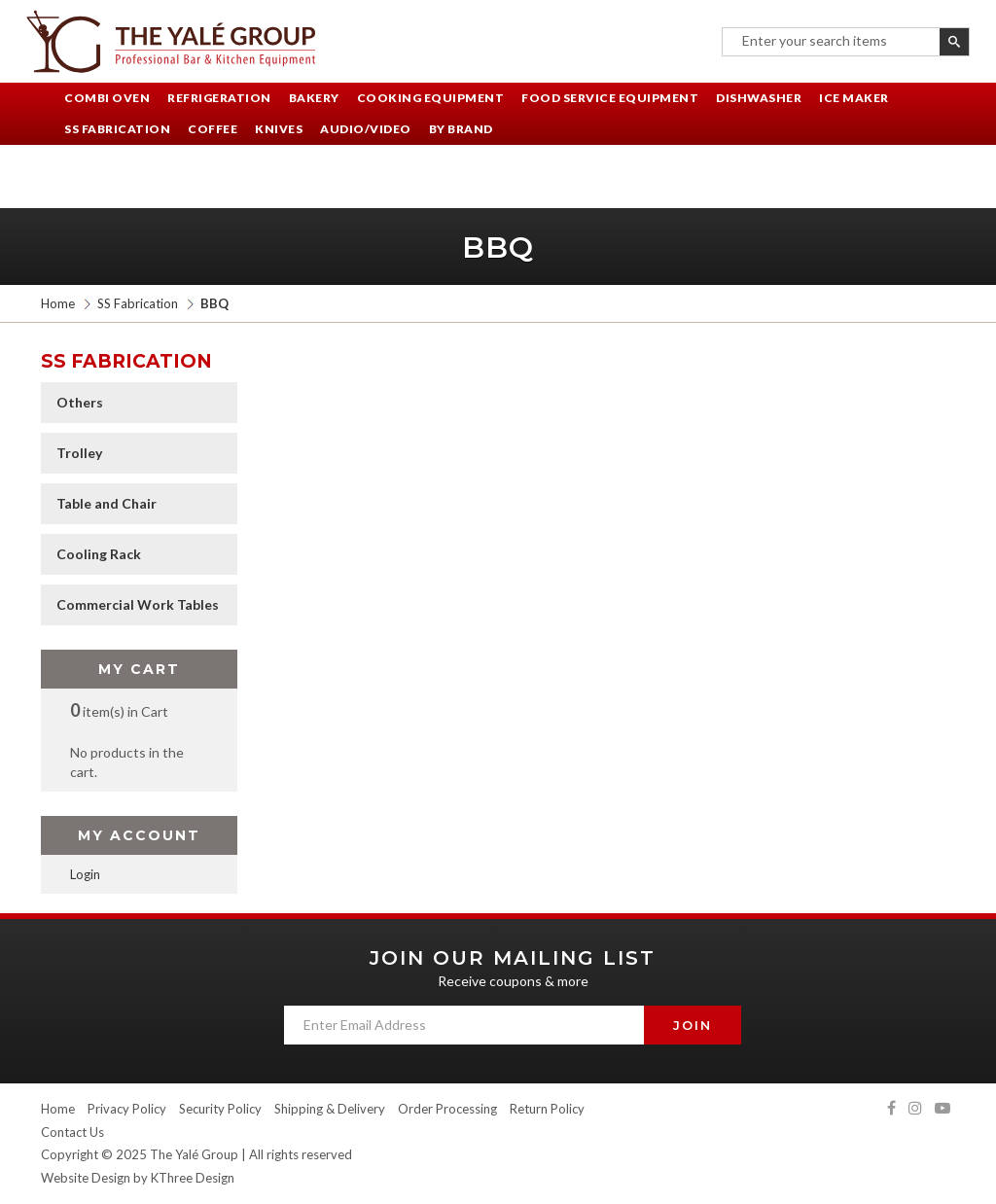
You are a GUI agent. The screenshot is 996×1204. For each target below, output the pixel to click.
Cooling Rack (98, 554)
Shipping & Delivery (329, 1108)
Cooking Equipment (431, 97)
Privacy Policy (127, 1108)
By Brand (461, 129)
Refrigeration (219, 97)
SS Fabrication (117, 129)
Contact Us (72, 1132)
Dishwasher (758, 97)
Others (79, 402)
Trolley (79, 452)
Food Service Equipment (609, 97)
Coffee (212, 129)
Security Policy (220, 1108)
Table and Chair (106, 503)
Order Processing (447, 1108)
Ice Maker (854, 97)
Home (58, 303)
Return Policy (547, 1108)
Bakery (314, 97)
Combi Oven (107, 97)
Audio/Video (365, 129)
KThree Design (192, 1178)
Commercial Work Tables (137, 604)
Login (85, 874)
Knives (278, 129)
